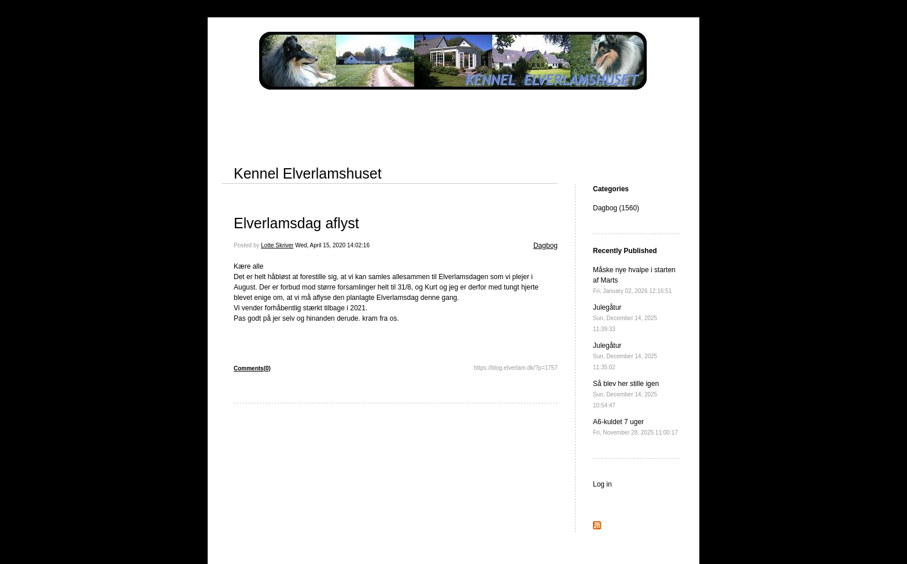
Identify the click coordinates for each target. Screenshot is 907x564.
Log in (602, 484)
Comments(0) (252, 368)
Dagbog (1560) (616, 208)
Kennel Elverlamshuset (308, 173)
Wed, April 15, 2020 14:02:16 (332, 245)
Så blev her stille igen (626, 394)
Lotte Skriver (277, 245)
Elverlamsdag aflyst (296, 223)
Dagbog (545, 246)
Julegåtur (625, 317)
